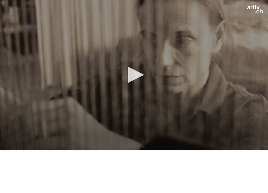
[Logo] (255, 9)
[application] (134, 75)
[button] (134, 75)
